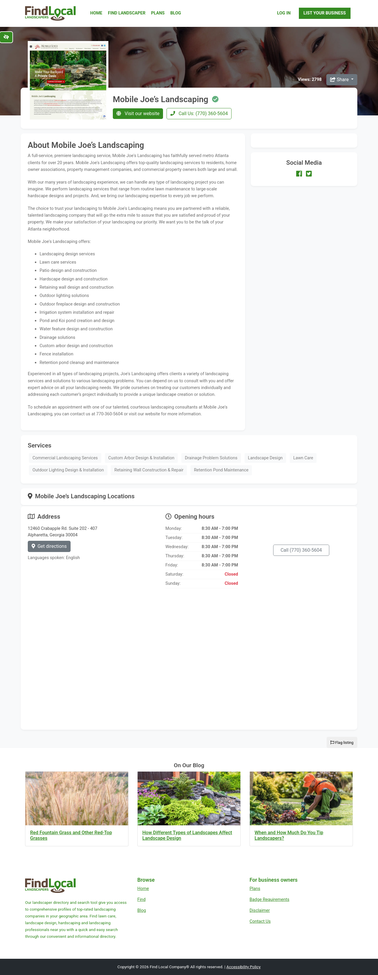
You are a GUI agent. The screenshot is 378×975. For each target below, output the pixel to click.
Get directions (49, 546)
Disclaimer (260, 910)
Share (340, 79)
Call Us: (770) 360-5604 (199, 113)
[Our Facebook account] (299, 174)
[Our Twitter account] (309, 174)
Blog (175, 13)
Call (301, 550)
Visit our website (137, 113)
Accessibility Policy (244, 966)
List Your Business (325, 13)
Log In (284, 13)
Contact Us (260, 921)
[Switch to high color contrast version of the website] (6, 37)
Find (141, 899)
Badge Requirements (269, 899)
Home (96, 13)
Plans (158, 13)
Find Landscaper (127, 13)
